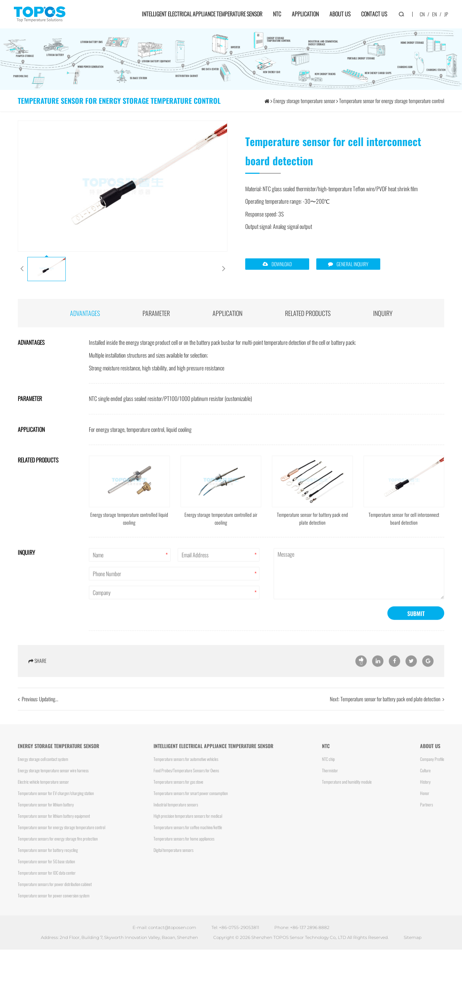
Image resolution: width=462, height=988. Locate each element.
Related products (308, 313)
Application (305, 14)
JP (446, 14)
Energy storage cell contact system (43, 759)
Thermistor (330, 770)
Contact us (374, 14)
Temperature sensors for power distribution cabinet (55, 884)
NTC (277, 14)
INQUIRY (382, 313)
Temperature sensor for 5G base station (46, 861)
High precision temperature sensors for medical (188, 816)
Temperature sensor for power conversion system (54, 895)
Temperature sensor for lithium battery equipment (54, 816)
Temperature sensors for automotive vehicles (186, 759)
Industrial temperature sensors (176, 804)
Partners (426, 804)
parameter (156, 313)
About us (339, 14)
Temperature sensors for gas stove (178, 782)
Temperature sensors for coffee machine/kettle (188, 827)
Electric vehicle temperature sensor (43, 782)
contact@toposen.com (172, 927)
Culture (425, 770)
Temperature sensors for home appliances (184, 839)
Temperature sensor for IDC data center (47, 873)
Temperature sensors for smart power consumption (191, 793)
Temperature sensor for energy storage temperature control (391, 100)
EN (434, 14)
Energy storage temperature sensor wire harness (53, 770)
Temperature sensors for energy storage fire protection (58, 839)
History (425, 782)
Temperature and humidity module (347, 782)
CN (422, 14)
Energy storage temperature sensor (304, 100)
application (227, 313)
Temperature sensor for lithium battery (46, 804)
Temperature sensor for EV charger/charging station (56, 793)
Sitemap (412, 937)
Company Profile (432, 759)
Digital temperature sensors (173, 850)
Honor (424, 793)
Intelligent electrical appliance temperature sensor (202, 14)
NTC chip (328, 759)
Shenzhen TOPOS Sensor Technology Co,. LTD (298, 937)
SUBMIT (416, 623)
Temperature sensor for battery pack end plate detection (390, 709)
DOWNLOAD (282, 264)
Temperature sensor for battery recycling (48, 850)
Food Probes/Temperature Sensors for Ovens (186, 770)
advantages (85, 313)
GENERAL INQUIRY (353, 264)
